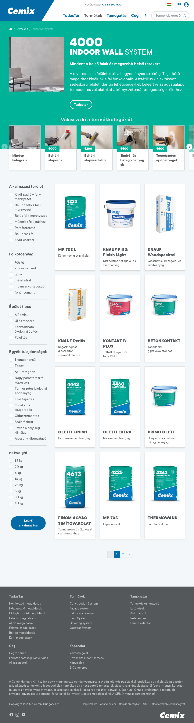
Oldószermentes (27, 416)
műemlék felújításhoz (30, 221)
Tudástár (81, 104)
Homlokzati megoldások (25, 604)
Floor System (78, 618)
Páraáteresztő (25, 228)
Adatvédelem (108, 704)
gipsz (18, 274)
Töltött (19, 365)
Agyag (19, 262)
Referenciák (138, 618)
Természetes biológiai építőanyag (31, 390)
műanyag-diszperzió (30, 286)
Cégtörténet (17, 653)
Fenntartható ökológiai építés (26, 329)
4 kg (18, 473)
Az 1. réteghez (25, 372)
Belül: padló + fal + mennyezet (28, 207)
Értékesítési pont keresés (87, 658)
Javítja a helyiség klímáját (27, 430)
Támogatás (117, 15)
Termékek (93, 15)
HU (179, 4)
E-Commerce (78, 668)
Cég (135, 15)
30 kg (19, 497)
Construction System (84, 604)
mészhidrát (23, 280)
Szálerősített (24, 422)
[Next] (129, 554)
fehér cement (25, 292)
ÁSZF (146, 704)
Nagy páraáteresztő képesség (29, 380)
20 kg (19, 467)
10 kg (18, 479)
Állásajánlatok (18, 663)
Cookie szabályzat (129, 704)
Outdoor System (81, 628)
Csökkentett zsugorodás (24, 407)
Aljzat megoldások (21, 623)
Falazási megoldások (22, 628)
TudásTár (71, 15)
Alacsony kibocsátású (30, 438)
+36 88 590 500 (112, 4)
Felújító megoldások (22, 618)
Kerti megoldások (20, 638)
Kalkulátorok (138, 613)
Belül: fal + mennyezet (31, 215)
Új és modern (24, 321)
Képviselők (77, 663)
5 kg (18, 491)
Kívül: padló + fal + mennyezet (28, 196)
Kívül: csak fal (24, 240)
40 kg (19, 503)
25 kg (19, 485)
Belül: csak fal (24, 234)
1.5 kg (19, 460)
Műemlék (21, 315)
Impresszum (90, 704)
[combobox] (170, 15)
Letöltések (137, 608)
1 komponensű (25, 359)
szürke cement (25, 268)
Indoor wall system (82, 613)
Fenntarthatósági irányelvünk (28, 658)
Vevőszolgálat (79, 653)
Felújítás (21, 337)
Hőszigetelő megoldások (25, 608)
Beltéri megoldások (22, 633)
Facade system (79, 608)
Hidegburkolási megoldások (27, 613)
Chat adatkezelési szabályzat (168, 704)
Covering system (81, 623)
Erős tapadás (24, 399)
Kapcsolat (77, 646)
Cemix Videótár (140, 623)
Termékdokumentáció (144, 604)
